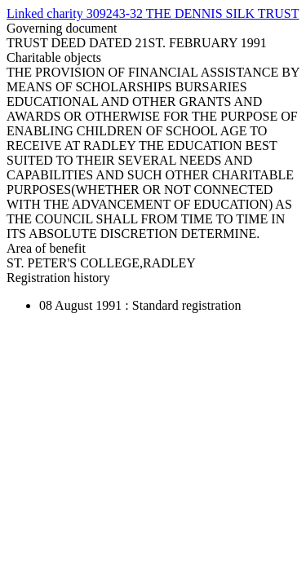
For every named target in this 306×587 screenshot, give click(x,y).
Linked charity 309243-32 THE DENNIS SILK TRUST (153, 13)
